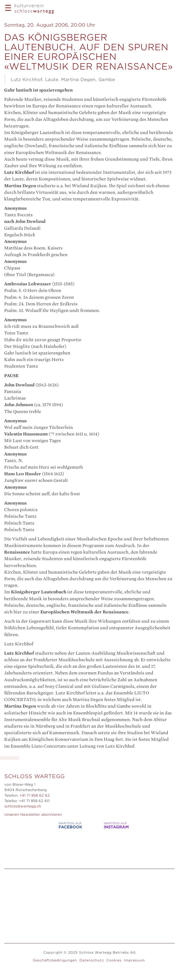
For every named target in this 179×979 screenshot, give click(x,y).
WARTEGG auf (64, 825)
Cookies (114, 960)
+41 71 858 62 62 (35, 795)
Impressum (134, 960)
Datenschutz (91, 960)
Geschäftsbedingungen (55, 960)
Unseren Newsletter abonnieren (33, 814)
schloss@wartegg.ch (22, 806)
